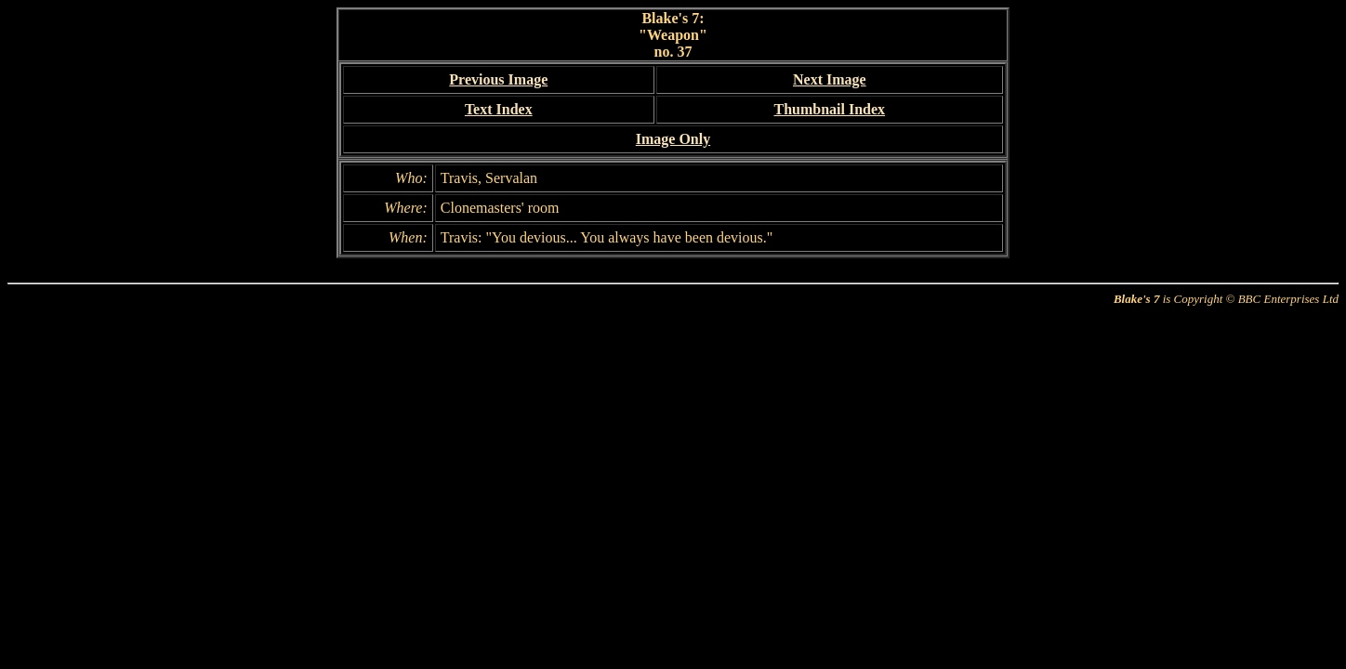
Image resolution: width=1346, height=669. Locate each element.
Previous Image (498, 79)
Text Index (499, 109)
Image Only (673, 139)
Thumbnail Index (829, 109)
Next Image (829, 79)
